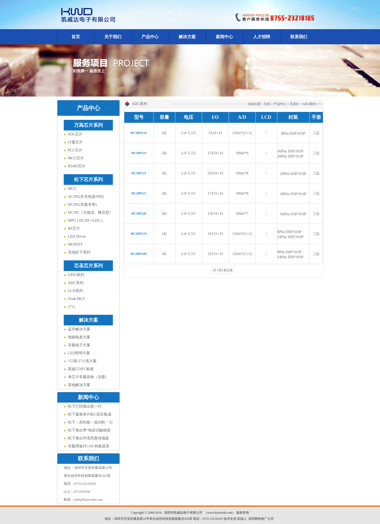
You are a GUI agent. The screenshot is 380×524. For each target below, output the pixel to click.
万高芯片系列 (88, 125)
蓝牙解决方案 (79, 329)
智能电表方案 (79, 337)
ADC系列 (75, 283)
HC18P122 (138, 173)
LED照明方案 (79, 353)
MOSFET (75, 244)
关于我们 (112, 36)
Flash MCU (77, 299)
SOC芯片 (75, 134)
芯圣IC (294, 104)
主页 (267, 104)
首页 (75, 36)
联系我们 (298, 36)
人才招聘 (261, 36)
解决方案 (187, 36)
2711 (71, 307)
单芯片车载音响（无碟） (88, 377)
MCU (72, 189)
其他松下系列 (79, 252)
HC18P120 (138, 213)
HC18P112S (139, 133)
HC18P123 (138, 153)
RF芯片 (74, 228)
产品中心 (150, 36)
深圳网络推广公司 (261, 519)
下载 (316, 133)
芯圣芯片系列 (88, 265)
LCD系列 (75, 291)
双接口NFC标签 (81, 369)
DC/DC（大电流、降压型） (90, 213)
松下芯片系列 (88, 179)
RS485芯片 (77, 166)
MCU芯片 (76, 158)
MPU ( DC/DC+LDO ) (85, 220)
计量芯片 (75, 142)
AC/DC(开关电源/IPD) (86, 197)
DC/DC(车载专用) (82, 205)
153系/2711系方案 (82, 361)
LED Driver (77, 236)
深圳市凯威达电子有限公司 (183, 512)
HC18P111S (139, 233)
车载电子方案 (79, 345)
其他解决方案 (79, 385)
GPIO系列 (76, 275)
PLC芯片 (75, 150)
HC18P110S (139, 254)
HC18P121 (138, 193)
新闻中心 (224, 36)
